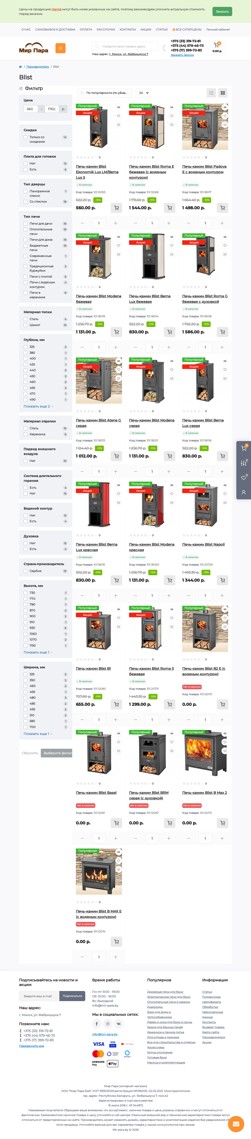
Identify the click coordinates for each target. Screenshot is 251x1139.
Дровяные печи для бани (165, 992)
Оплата (86, 29)
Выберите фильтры (60, 753)
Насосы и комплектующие (166, 1062)
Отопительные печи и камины (168, 1002)
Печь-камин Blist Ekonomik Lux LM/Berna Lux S (97, 172)
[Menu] (60, 48)
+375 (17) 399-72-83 (186, 50)
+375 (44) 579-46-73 (187, 46)
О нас (26, 29)
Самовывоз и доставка (55, 29)
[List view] (211, 93)
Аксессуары (155, 1047)
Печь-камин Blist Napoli (203, 544)
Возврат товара (213, 1027)
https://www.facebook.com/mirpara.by (97, 1024)
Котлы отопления (159, 1052)
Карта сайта (210, 1032)
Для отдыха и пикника (163, 1037)
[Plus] (116, 223)
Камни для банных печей (165, 1027)
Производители (213, 1037)
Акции (146, 29)
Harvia (56, 9)
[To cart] (116, 208)
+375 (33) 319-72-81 (186, 41)
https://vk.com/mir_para (119, 1024)
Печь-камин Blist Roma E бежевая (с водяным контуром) (151, 172)
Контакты (128, 29)
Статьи (162, 29)
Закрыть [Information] (222, 11)
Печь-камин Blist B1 (93, 668)
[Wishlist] (118, 115)
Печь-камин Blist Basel (96, 792)
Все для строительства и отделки (171, 1042)
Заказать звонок (182, 55)
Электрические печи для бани (168, 997)
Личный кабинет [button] (218, 29)
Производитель (37, 66)
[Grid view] (222, 93)
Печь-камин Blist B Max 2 (204, 792)
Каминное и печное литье (165, 1032)
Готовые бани (157, 1057)
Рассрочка (106, 29)
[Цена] (31, 109)
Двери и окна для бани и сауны (169, 1022)
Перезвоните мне (31, 1046)
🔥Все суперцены (186, 29)
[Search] (97, 46)
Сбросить (30, 753)
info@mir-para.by (105, 1034)
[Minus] (82, 223)
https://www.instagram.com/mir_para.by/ (107, 1024)
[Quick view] (118, 107)
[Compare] (118, 124)
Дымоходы (155, 1007)
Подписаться (72, 996)
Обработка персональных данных (212, 1012)
